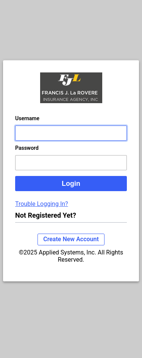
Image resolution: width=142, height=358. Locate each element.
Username (27, 118)
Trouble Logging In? (41, 203)
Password (27, 148)
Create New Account (71, 239)
